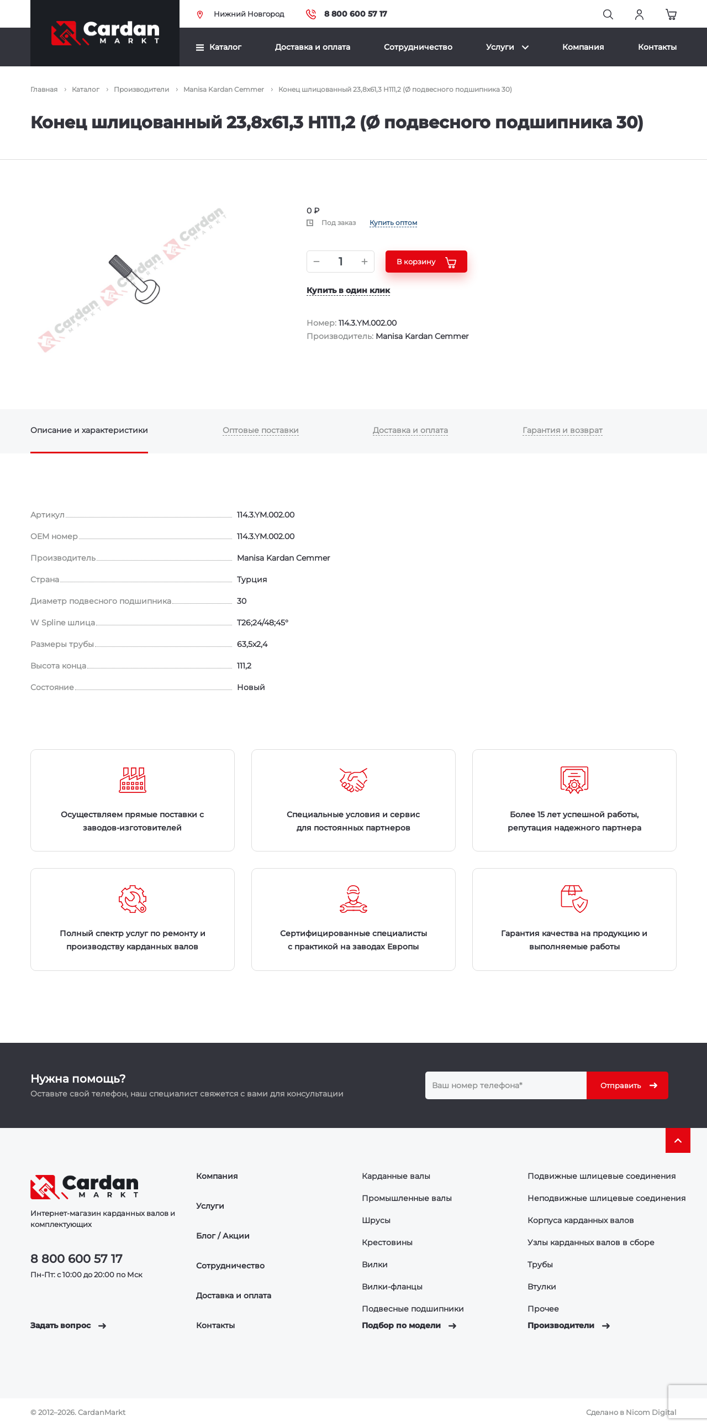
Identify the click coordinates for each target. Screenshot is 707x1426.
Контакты (657, 47)
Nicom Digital (651, 1412)
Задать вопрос (68, 1325)
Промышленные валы (407, 1198)
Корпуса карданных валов (580, 1220)
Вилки (375, 1265)
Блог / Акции (223, 1236)
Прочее (543, 1309)
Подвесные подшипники (413, 1309)
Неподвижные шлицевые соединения (606, 1198)
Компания (583, 47)
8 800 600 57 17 (346, 14)
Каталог (218, 47)
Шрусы (376, 1220)
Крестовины (387, 1242)
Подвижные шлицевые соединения (601, 1176)
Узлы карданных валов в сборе (591, 1242)
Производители (568, 1325)
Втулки (541, 1287)
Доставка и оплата (312, 47)
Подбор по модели (409, 1325)
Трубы (540, 1265)
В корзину (426, 262)
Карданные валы (396, 1176)
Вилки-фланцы (392, 1287)
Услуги (507, 47)
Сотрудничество (418, 47)
